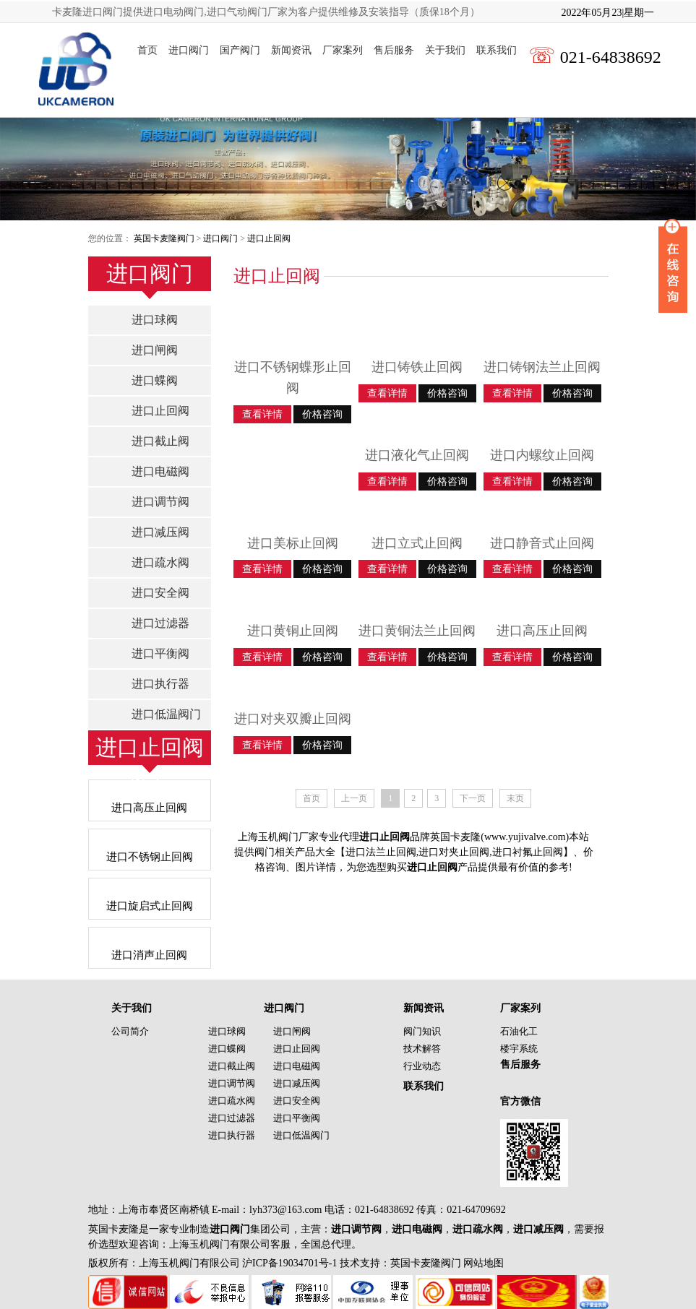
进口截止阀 (160, 441)
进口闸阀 (155, 350)
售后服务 (394, 50)
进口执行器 (160, 684)
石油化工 (519, 1031)
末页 (515, 798)
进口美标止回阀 (292, 543)
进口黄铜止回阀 (292, 630)
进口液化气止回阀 (417, 455)
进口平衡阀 (160, 653)
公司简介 (130, 1031)
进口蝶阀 (155, 380)
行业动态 (422, 1065)
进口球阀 (155, 320)
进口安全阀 (160, 593)
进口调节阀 (160, 502)
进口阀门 (188, 50)
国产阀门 (240, 50)
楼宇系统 (519, 1048)
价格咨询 (322, 414)
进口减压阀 (160, 532)
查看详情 (262, 414)
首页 (147, 50)
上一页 (354, 798)
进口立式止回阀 (417, 543)
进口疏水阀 (160, 562)
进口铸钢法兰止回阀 (542, 367)
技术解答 (422, 1048)
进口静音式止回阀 (542, 543)
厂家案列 (342, 50)
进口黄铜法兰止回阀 (417, 630)
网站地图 (483, 1263)
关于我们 (445, 50)
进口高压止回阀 (542, 630)
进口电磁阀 (160, 471)
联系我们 (496, 50)
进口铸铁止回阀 (417, 367)
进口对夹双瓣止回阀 (292, 719)
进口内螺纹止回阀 (542, 455)
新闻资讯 (291, 50)
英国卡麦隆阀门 (164, 238)
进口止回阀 (269, 238)
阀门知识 (422, 1031)
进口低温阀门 (166, 714)
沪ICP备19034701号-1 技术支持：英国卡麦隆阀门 (350, 1263)
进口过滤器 (160, 623)
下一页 (473, 798)
